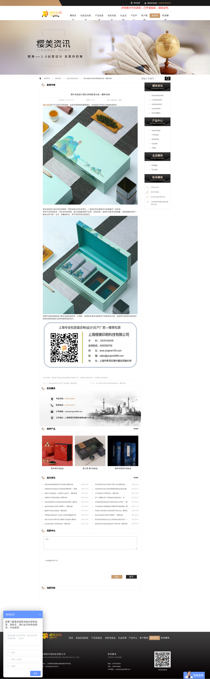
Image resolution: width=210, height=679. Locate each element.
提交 (117, 576)
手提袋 (154, 148)
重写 (131, 576)
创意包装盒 (112, 16)
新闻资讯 (155, 16)
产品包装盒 (99, 16)
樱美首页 (73, 16)
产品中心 (134, 16)
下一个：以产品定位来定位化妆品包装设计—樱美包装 (108, 383)
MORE (136, 429)
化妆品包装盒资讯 (72, 78)
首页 (71, 638)
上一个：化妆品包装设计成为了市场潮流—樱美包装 (60, 383)
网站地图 (137, 3)
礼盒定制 (123, 16)
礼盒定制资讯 (156, 108)
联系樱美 (165, 16)
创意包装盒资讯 (157, 104)
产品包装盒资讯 (157, 100)
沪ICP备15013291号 (51, 666)
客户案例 (144, 16)
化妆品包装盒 (85, 16)
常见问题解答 (156, 113)
